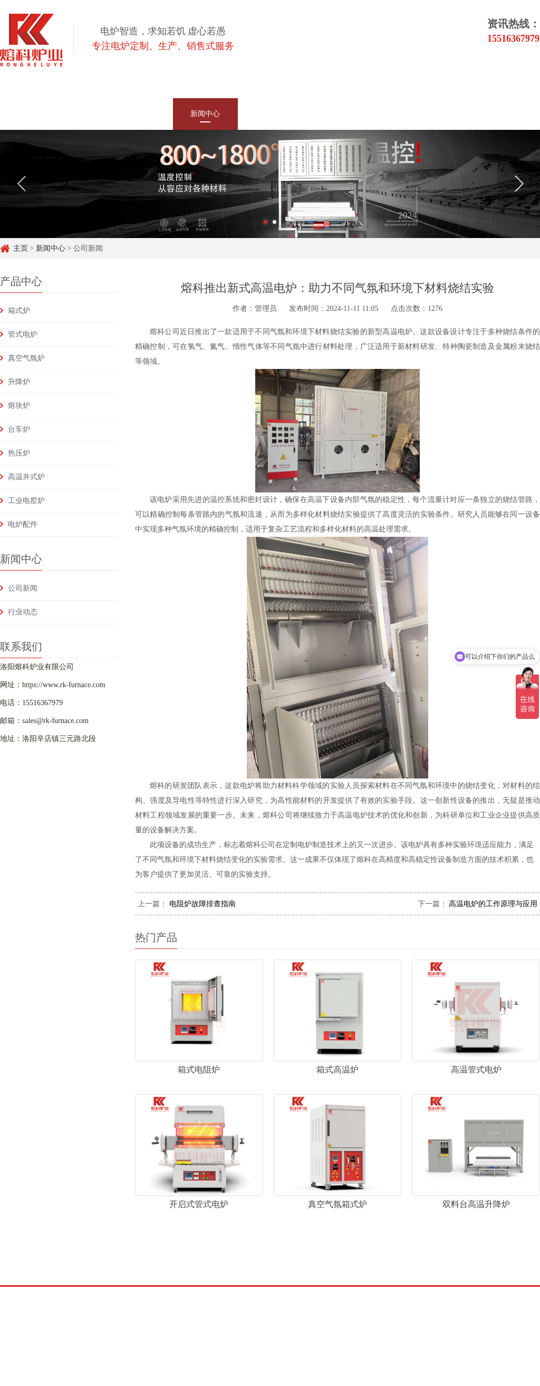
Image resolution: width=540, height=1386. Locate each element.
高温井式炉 (26, 477)
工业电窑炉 (26, 501)
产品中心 (140, 114)
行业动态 (22, 612)
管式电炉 (22, 334)
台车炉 (19, 429)
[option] (270, 184)
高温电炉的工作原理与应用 (492, 904)
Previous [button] (21, 183)
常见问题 (399, 114)
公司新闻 (22, 588)
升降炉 (19, 382)
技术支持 (335, 114)
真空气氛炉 (26, 358)
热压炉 (19, 453)
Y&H (145, 1300)
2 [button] (274, 222)
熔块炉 (19, 406)
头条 (113, 1300)
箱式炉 (19, 311)
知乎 (82, 1300)
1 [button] (265, 222)
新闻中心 (205, 114)
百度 (52, 1300)
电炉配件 (22, 524)
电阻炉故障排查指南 (201, 904)
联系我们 (464, 114)
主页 (20, 248)
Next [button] (518, 183)
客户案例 (270, 114)
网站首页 (75, 114)
